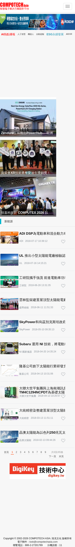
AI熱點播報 (8, 34)
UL (20, 263)
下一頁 (52, 456)
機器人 (31, 34)
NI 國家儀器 (25, 351)
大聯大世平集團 (27, 396)
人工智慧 (22, 34)
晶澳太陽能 (25, 440)
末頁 (61, 456)
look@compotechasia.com (43, 541)
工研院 (22, 285)
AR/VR (69, 34)
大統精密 (24, 418)
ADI (21, 241)
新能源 (8, 221)
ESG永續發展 (55, 34)
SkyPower (24, 329)
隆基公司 (24, 374)
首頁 (6, 452)
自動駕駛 (40, 34)
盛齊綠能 (24, 307)
